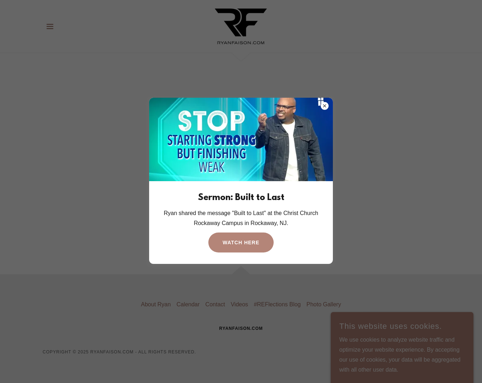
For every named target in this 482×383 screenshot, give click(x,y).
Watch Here (241, 242)
